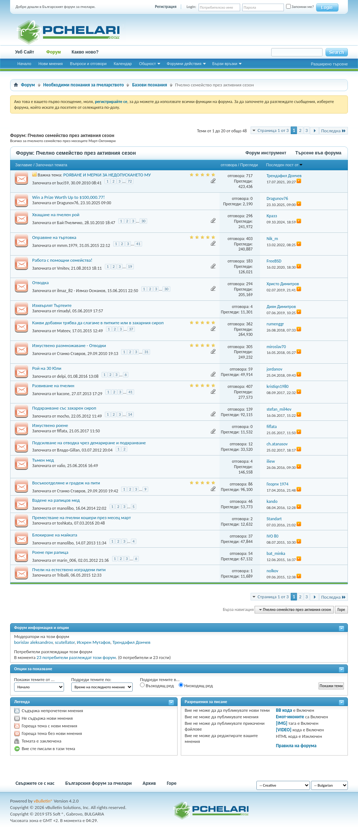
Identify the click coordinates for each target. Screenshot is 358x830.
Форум (53, 52)
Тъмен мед (43, 460)
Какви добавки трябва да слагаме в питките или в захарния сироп (97, 322)
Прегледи (249, 165)
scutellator (65, 642)
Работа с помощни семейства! (62, 260)
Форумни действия (184, 63)
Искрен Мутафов (94, 642)
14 (130, 414)
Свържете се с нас (35, 783)
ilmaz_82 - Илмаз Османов (81, 290)
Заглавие (23, 165)
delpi (61, 375)
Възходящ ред (157, 685)
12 (250, 443)
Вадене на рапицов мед (56, 500)
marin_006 (66, 560)
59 (250, 369)
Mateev (63, 330)
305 (249, 346)
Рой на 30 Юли (46, 368)
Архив (149, 783)
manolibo (65, 508)
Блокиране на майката (54, 535)
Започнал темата (51, 165)
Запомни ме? (300, 6)
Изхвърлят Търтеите (52, 305)
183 (249, 261)
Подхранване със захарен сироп (64, 408)
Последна (333, 130)
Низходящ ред (196, 685)
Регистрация (165, 6)
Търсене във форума (318, 152)
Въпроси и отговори (88, 63)
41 (138, 243)
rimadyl (63, 310)
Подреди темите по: (91, 679)
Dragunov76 (67, 202)
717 (249, 175)
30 (143, 221)
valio (61, 465)
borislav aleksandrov (33, 642)
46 (250, 501)
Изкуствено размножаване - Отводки (69, 345)
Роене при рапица (50, 552)
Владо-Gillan (68, 450)
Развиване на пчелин (53, 385)
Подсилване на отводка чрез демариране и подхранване (89, 442)
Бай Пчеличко (69, 222)
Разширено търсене (329, 64)
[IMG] (281, 723)
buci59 (63, 182)
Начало (24, 63)
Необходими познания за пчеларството (83, 84)
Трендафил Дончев (131, 642)
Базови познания (149, 84)
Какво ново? (85, 52)
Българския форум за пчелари (98, 783)
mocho (63, 416)
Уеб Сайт (24, 52)
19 (130, 266)
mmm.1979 (67, 245)
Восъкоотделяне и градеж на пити (66, 482)
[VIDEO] (283, 729)
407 (249, 386)
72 (130, 181)
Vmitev (63, 267)
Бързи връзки (224, 63)
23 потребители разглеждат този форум (76, 657)
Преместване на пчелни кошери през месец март (81, 517)
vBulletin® (43, 801)
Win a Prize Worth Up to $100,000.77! (68, 197)
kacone (63, 393)
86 (250, 484)
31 (146, 352)
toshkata (64, 523)
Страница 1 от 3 (273, 130)
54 (250, 553)
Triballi (62, 575)
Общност (147, 63)
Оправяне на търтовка (54, 237)
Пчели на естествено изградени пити (69, 569)
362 (249, 323)
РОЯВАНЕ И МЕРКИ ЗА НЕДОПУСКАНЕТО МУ (107, 174)
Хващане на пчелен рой (55, 214)
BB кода (284, 710)
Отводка (40, 282)
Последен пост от (284, 165)
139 (249, 409)
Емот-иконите (290, 716)
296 (249, 215)
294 (249, 283)
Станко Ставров (71, 353)
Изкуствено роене (50, 425)
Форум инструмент (266, 152)
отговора (229, 165)
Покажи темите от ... (34, 679)
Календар (123, 63)
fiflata (62, 430)
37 (131, 329)
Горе (341, 609)
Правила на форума (296, 745)
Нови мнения (50, 63)
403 (249, 238)
